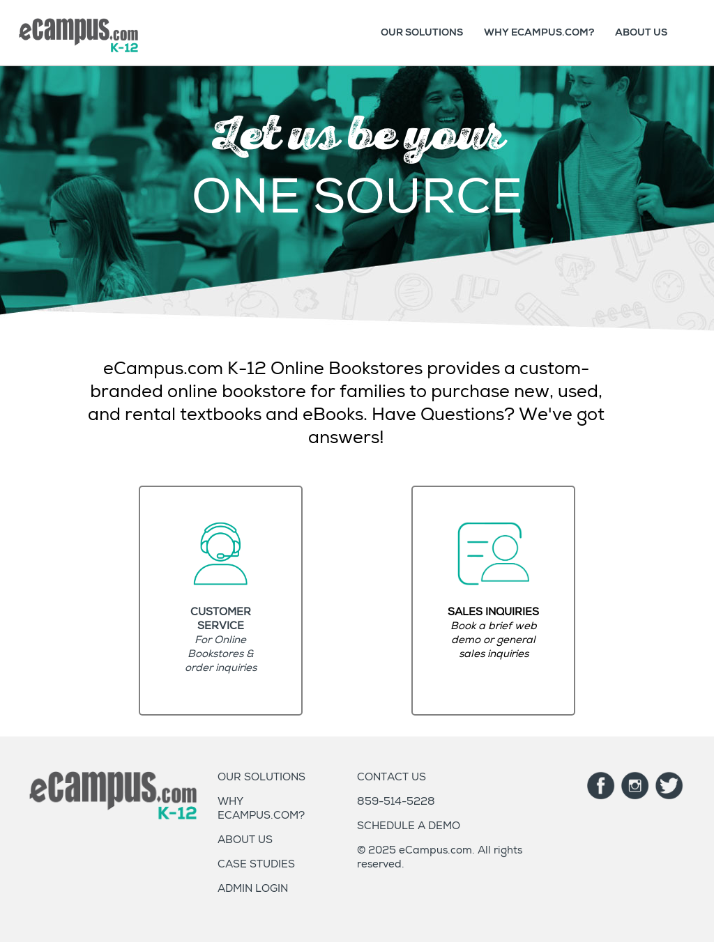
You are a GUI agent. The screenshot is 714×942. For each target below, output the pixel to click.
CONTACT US (391, 778)
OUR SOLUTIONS (422, 32)
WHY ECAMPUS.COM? (539, 32)
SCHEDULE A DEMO (408, 826)
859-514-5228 (396, 802)
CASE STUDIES (256, 865)
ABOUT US (641, 32)
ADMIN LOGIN (253, 889)
